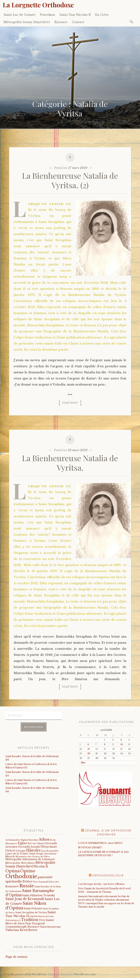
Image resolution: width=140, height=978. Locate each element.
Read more (70, 402)
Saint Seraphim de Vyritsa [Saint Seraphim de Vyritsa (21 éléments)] (31, 912)
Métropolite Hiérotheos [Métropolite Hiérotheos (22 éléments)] (20, 863)
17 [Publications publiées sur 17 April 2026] (121, 749)
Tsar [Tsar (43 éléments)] (28, 923)
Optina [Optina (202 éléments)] (12, 871)
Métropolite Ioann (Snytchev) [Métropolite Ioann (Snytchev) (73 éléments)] (30, 864)
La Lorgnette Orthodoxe (38, 4)
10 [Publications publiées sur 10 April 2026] (121, 744)
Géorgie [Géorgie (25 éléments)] (21, 850)
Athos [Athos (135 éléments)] (44, 839)
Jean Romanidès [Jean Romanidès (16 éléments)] (49, 851)
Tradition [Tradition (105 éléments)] (29, 920)
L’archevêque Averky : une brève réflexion (101, 884)
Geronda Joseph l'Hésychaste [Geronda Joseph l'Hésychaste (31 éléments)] (37, 846)
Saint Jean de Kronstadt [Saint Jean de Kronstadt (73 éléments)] (24, 899)
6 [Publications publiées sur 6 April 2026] (88, 744)
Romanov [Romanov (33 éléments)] (12, 886)
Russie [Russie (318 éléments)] (26, 885)
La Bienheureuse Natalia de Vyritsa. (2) (70, 180)
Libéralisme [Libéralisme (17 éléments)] (50, 853)
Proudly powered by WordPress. (25, 974)
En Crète (102, 14)
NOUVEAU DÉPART (90, 847)
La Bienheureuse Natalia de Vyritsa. (70, 463)
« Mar (83, 763)
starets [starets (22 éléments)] (33, 916)
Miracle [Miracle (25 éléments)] (10, 856)
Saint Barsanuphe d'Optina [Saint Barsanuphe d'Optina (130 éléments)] (29, 892)
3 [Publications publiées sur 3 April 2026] (121, 740)
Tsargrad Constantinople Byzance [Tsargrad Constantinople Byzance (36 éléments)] (24, 925)
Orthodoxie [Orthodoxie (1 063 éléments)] (21, 876)
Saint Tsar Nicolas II (75, 14)
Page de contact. (16, 957)
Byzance (60, 22)
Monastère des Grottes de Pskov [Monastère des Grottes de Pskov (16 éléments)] (33, 856)
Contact (78, 22)
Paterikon (47, 14)
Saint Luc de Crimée (19, 14)
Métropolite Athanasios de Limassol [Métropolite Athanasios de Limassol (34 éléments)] (29, 859)
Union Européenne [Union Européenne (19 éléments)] (50, 926)
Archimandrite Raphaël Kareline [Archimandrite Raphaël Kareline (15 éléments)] (21, 840)
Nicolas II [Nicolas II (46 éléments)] (41, 866)
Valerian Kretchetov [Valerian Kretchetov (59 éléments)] (21, 930)
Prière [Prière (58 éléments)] (27, 881)
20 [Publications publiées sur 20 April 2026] (88, 753)
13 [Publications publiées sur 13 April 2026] (88, 749)
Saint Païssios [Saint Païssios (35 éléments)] (33, 908)
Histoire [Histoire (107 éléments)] (33, 850)
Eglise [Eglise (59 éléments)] (22, 843)
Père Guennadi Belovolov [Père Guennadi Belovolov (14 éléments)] (46, 882)
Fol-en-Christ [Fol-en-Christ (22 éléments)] (36, 843)
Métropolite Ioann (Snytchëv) (27, 22)
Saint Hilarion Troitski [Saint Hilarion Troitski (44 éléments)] (38, 895)
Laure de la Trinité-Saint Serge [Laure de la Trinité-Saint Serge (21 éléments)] (24, 853)
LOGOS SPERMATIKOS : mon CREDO (100, 843)
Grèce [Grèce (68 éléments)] (10, 850)
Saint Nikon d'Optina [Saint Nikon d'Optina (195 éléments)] (25, 905)
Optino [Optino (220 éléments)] (27, 870)
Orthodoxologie (108, 875)
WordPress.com (85, 974)
